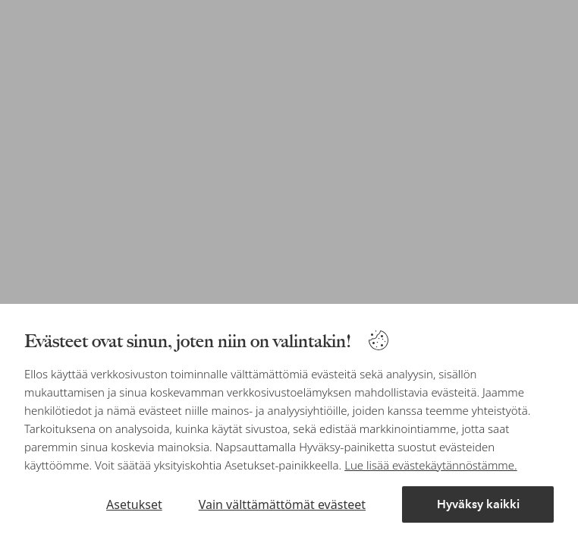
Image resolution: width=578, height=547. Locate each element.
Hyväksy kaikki (478, 504)
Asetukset (134, 504)
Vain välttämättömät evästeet (282, 504)
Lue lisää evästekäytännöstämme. (430, 465)
